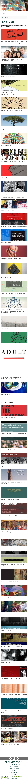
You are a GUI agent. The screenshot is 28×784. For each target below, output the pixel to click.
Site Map (14, 770)
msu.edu (15, 776)
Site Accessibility (14, 774)
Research (5, 13)
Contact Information (14, 768)
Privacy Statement (14, 772)
